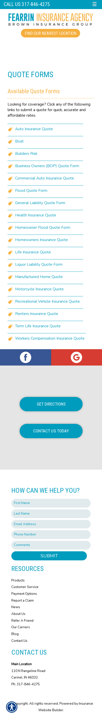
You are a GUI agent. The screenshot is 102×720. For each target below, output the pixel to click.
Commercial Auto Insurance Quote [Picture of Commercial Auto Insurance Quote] (44, 178)
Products (18, 580)
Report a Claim (22, 600)
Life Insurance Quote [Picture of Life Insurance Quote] (33, 252)
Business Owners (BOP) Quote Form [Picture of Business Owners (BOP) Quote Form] (47, 165)
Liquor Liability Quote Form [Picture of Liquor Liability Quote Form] (38, 264)
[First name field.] (51, 503)
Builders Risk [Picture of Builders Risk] (26, 153)
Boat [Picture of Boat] (19, 141)
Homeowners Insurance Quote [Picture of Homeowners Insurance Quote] (41, 239)
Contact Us (19, 641)
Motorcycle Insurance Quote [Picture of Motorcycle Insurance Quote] (39, 289)
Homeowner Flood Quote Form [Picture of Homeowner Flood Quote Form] (42, 227)
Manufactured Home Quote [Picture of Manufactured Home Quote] (39, 276)
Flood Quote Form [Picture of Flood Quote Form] (31, 190)
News (15, 607)
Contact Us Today (51, 430)
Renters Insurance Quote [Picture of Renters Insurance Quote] (36, 313)
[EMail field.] (51, 524)
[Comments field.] (51, 545)
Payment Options (24, 594)
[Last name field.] (51, 513)
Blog (15, 634)
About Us (18, 614)
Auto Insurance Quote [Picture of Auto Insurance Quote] (34, 128)
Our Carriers (20, 627)
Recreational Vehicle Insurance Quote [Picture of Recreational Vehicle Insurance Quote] (47, 301)
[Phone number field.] (51, 534)
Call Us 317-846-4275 (27, 4)
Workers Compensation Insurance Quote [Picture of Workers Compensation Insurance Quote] (50, 338)
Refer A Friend (22, 620)
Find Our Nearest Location (50, 33)
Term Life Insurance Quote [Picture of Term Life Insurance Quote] (38, 326)
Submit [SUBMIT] (49, 556)
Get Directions (51, 404)
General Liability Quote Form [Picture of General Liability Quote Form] (40, 202)
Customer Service (25, 587)
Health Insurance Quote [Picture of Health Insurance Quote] (35, 215)
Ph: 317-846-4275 (25, 684)
